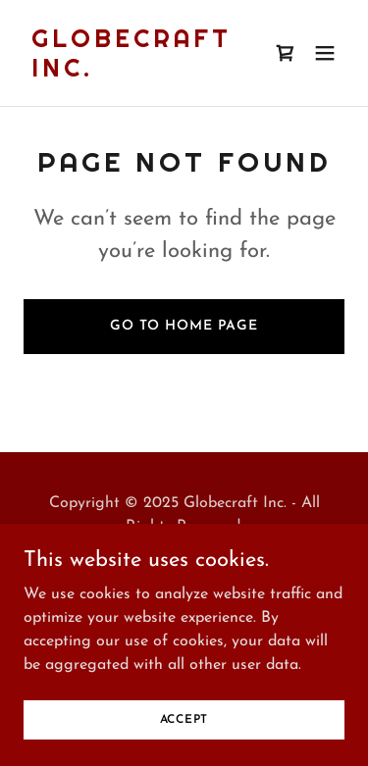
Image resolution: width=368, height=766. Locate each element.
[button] (324, 53)
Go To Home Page (184, 326)
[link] (135, 72)
